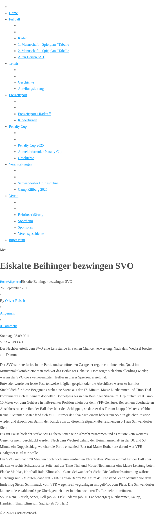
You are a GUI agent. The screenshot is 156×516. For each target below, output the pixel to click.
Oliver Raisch (15, 301)
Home (4, 281)
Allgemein (14, 281)
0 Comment (8, 326)
